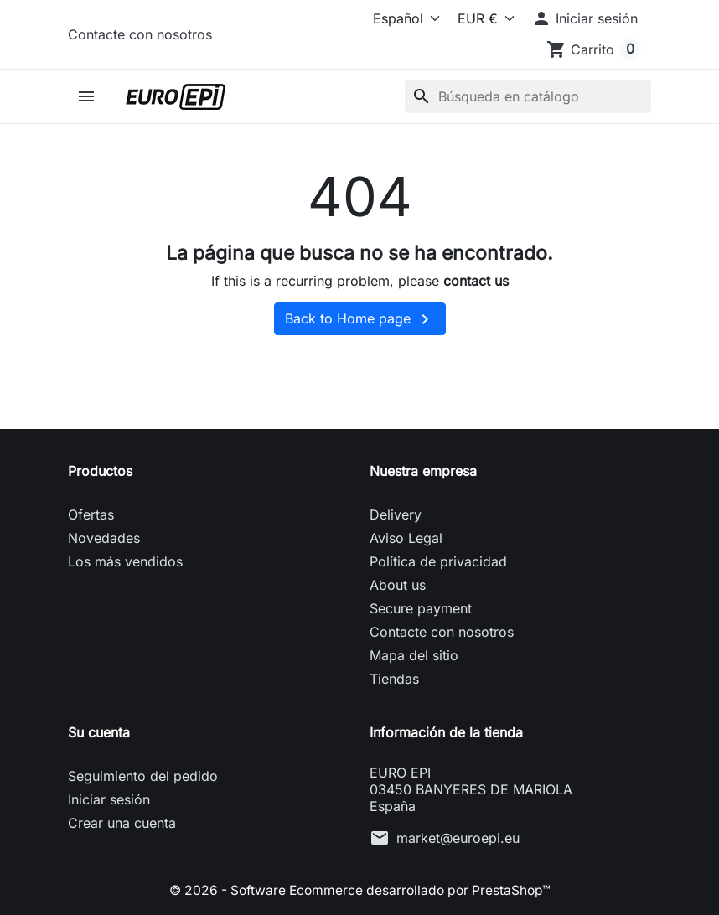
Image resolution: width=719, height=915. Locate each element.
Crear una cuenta (122, 822)
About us (398, 584)
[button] (584, 18)
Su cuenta (99, 732)
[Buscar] (528, 96)
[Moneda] (482, 18)
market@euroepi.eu (458, 838)
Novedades (104, 538)
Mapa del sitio (414, 655)
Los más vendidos (125, 561)
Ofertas (91, 514)
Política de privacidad (438, 561)
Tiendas (394, 678)
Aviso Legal (406, 538)
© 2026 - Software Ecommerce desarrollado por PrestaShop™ (359, 889)
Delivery (396, 514)
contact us (476, 280)
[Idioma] (394, 18)
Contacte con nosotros (140, 34)
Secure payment (421, 608)
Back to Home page (360, 319)
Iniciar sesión (109, 799)
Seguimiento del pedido (143, 776)
